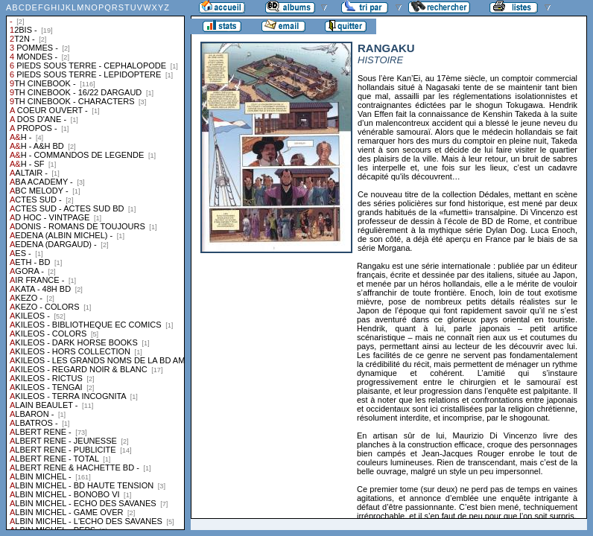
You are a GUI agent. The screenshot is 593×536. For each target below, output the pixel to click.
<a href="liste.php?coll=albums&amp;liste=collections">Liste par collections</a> (95, 265)
